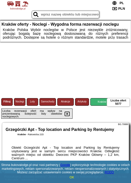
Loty (32, 101)
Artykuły (82, 101)
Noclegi (20, 101)
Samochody (47, 101)
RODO (109, 172)
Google (65, 165)
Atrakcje (65, 101)
